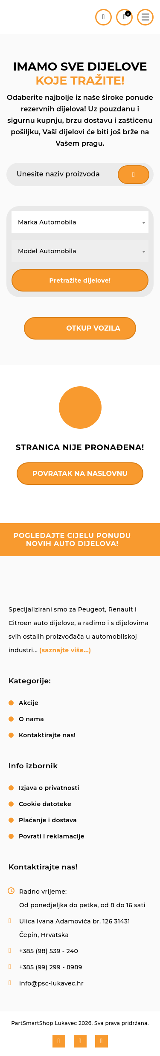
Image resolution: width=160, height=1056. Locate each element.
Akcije (28, 703)
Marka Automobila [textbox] (47, 222)
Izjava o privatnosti (49, 788)
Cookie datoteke (45, 804)
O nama (31, 719)
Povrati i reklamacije (51, 836)
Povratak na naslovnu (80, 474)
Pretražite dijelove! (80, 280)
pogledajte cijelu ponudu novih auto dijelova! (72, 540)
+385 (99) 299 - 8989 (50, 967)
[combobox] (80, 222)
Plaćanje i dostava (48, 820)
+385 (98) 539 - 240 (48, 951)
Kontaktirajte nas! (47, 735)
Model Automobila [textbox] (47, 251)
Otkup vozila (93, 328)
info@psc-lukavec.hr (51, 983)
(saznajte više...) (65, 650)
